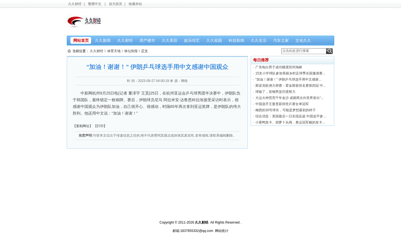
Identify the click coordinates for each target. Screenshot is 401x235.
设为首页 (115, 4)
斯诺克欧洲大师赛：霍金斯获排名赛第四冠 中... (290, 86)
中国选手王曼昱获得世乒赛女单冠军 (282, 104)
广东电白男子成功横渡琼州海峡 (278, 67)
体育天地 (114, 51)
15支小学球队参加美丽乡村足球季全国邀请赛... (290, 73)
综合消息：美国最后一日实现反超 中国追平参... (290, 116)
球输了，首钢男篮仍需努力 (275, 92)
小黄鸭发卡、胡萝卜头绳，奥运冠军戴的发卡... (290, 122)
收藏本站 (135, 4)
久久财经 (75, 4)
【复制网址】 (83, 126)
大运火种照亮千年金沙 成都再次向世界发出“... (289, 98)
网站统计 (221, 231)
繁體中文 (94, 4)
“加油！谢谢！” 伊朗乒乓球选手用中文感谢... (288, 79)
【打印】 (100, 126)
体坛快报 (131, 51)
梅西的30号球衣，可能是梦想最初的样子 (285, 110)
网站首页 (81, 40)
